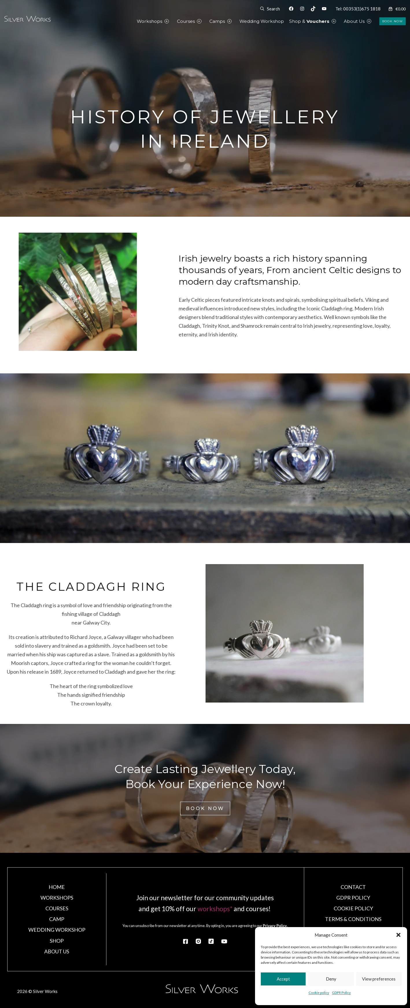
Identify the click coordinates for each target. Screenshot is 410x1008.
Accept (283, 978)
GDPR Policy (341, 992)
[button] (398, 935)
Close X (205, 389)
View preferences (379, 978)
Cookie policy (319, 992)
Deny (331, 978)
